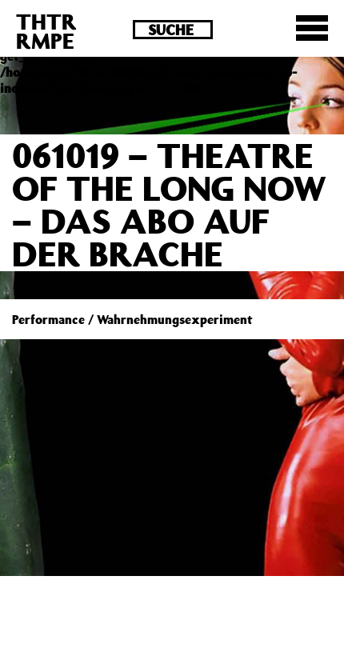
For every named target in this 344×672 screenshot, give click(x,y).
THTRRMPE (46, 30)
